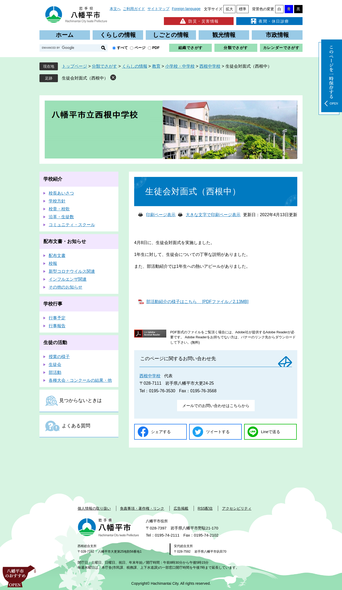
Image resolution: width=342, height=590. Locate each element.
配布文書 (57, 255)
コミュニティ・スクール (72, 224)
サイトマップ (158, 9)
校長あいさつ (61, 193)
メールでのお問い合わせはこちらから (215, 405)
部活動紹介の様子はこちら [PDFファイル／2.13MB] (197, 301)
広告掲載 (181, 508)
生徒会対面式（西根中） (85, 78)
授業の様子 (59, 356)
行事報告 (57, 326)
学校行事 (52, 303)
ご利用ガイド (134, 9)
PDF (156, 48)
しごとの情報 (171, 35)
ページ (139, 48)
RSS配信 (205, 508)
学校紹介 (52, 179)
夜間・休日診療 (269, 21)
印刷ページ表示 (160, 214)
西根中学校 (209, 66)
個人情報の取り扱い (94, 508)
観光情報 (223, 35)
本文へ (115, 9)
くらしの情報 (118, 35)
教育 (156, 66)
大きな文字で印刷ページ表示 (213, 214)
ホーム (65, 35)
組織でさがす (190, 48)
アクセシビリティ (237, 508)
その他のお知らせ (65, 287)
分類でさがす (236, 48)
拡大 (229, 9)
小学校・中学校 (180, 66)
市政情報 (277, 35)
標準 (242, 9)
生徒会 (55, 364)
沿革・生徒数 (61, 217)
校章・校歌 (59, 209)
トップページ (74, 66)
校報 (53, 263)
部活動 (55, 372)
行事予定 (57, 318)
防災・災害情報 (199, 21)
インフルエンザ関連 (68, 279)
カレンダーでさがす (281, 48)
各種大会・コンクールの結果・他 (80, 380)
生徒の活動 (55, 342)
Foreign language (186, 9)
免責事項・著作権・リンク (142, 508)
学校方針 (57, 201)
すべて (122, 48)
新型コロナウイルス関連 (72, 271)
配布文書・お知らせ (64, 241)
